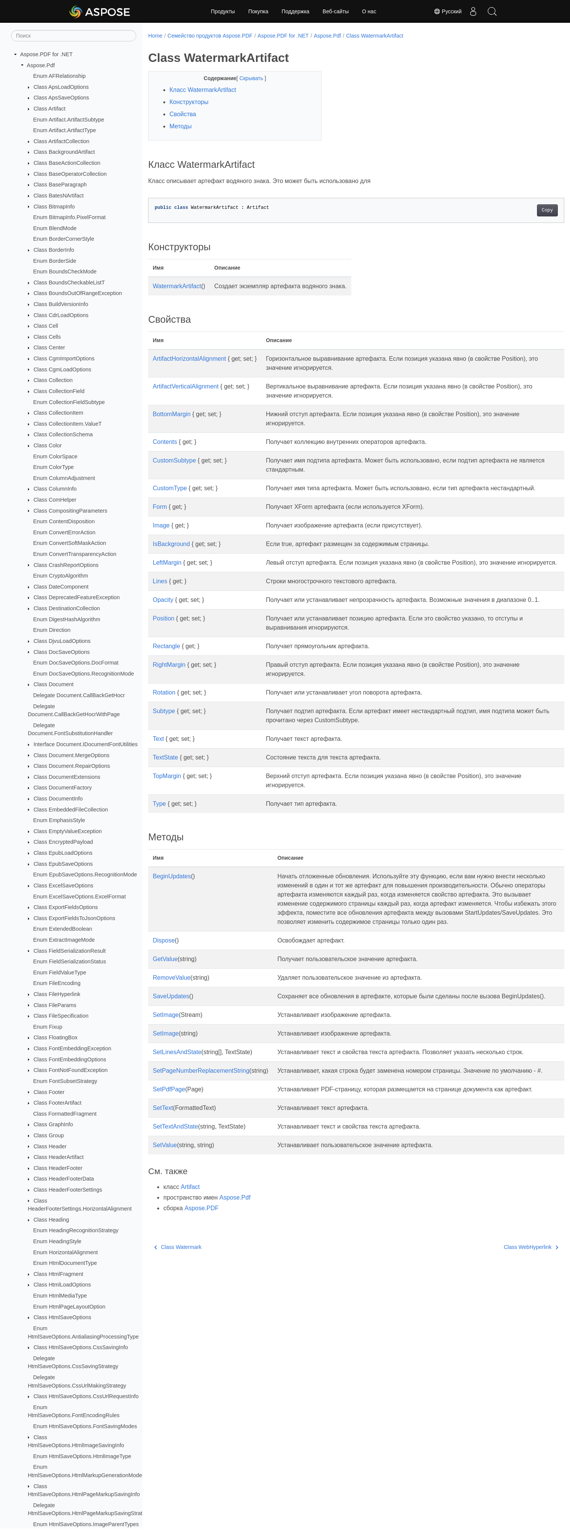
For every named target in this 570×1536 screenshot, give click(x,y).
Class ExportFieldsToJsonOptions (74, 918)
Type (159, 831)
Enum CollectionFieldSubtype (69, 402)
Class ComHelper (54, 500)
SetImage (165, 1060)
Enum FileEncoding (57, 983)
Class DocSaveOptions (61, 652)
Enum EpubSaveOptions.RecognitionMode (85, 874)
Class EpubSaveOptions (63, 864)
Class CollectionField (58, 391)
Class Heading (51, 1220)
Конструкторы (188, 102)
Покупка (258, 11)
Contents (165, 442)
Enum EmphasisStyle (59, 820)
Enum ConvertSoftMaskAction (69, 543)
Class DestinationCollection (66, 608)
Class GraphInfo (53, 1124)
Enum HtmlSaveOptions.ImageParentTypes (86, 1524)
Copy (518, 210)
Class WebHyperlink (502, 1311)
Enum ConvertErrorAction (64, 532)
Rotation (164, 720)
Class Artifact (49, 109)
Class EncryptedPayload (63, 842)
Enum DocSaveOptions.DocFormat (75, 663)
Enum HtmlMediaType (60, 1296)
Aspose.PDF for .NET (46, 54)
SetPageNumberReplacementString (201, 1116)
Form (160, 516)
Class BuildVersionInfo (60, 304)
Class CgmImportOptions (64, 358)
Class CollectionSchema (63, 434)
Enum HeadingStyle (57, 1241)
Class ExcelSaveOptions (63, 885)
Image (161, 534)
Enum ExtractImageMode (64, 940)
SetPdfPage (169, 1144)
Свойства (182, 114)
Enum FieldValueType (59, 972)
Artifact (190, 1250)
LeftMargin (167, 571)
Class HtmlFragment (58, 1274)
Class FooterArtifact (57, 1103)
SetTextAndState (175, 1190)
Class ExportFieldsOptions (65, 907)
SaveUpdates (171, 1032)
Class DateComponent (60, 587)
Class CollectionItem (58, 413)
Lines (160, 599)
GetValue (165, 995)
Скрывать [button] (246, 78)
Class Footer (49, 1092)
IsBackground (171, 553)
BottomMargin (172, 414)
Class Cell (45, 326)
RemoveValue (171, 1014)
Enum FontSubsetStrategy (65, 1081)
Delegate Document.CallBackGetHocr (79, 695)
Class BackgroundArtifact (64, 152)
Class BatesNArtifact (58, 196)
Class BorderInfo (53, 250)
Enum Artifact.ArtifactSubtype (68, 120)
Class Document (53, 684)
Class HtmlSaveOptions (62, 1317)
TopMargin (167, 803)
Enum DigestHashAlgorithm (66, 619)
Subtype (164, 738)
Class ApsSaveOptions (61, 98)
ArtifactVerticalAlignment (185, 386)
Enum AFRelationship (59, 76)
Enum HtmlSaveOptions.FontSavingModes (85, 1426)
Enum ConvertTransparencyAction (74, 554)
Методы (180, 126)
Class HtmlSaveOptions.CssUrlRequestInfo (86, 1396)
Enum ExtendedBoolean (62, 929)
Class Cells (47, 337)
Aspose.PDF (202, 1272)
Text (158, 766)
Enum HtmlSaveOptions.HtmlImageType (82, 1456)
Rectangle (166, 673)
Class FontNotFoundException (70, 1070)
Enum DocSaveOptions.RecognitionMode (83, 674)
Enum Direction (51, 630)
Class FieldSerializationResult (69, 951)
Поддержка (295, 11)
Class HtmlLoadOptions (62, 1285)
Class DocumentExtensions (66, 777)
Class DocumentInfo (58, 799)
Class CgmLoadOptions (62, 369)
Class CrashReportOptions (65, 565)
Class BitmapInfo (54, 207)
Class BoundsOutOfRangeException (77, 293)
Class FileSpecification (60, 1016)
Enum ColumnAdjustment (64, 478)
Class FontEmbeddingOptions (69, 1059)
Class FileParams (54, 1005)
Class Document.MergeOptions (71, 755)
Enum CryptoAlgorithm (60, 576)
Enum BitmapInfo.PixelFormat (69, 217)
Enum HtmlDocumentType (65, 1263)
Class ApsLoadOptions (61, 87)
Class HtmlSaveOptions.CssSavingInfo (80, 1347)
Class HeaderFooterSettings (67, 1190)
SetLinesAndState (177, 1097)
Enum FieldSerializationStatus (69, 961)
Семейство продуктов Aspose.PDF (210, 36)
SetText (163, 1171)
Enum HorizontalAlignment (65, 1252)
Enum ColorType (53, 467)
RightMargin (169, 692)
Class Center (49, 347)
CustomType (170, 488)
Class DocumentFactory (62, 788)
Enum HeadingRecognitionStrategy (75, 1230)
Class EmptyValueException (67, 831)
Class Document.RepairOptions (71, 766)
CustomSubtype (174, 460)
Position (163, 645)
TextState (165, 784)
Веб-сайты (336, 11)
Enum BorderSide (54, 261)
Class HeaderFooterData (63, 1179)
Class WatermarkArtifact (374, 36)
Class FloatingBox (55, 1037)
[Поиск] (73, 35)
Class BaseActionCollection (66, 163)
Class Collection (53, 380)
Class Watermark (177, 1311)
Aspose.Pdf (41, 65)
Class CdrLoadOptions (60, 315)
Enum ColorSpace (55, 456)
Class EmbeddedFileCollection (70, 810)
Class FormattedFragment (64, 1114)
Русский (448, 11)
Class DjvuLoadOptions (61, 641)
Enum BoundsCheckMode (64, 271)
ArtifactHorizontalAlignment (189, 358)
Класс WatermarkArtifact (202, 90)
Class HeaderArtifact (58, 1157)
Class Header (49, 1146)
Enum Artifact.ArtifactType (64, 130)
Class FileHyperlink (56, 994)
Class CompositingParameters (70, 511)
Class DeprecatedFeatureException (76, 597)
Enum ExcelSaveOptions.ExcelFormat (79, 897)
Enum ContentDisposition (64, 521)
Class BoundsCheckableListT (69, 282)
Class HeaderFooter (57, 1168)
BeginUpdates (172, 903)
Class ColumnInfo (55, 489)
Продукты (223, 11)
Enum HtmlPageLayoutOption (69, 1307)
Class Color (47, 445)
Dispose (164, 977)
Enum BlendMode (54, 228)
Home (155, 36)
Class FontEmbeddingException (72, 1048)
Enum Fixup (47, 1027)
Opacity (163, 618)
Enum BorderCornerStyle (63, 239)
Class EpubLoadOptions (62, 853)
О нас (369, 11)
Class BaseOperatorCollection (70, 174)
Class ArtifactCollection (61, 141)
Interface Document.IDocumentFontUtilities (85, 744)
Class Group (48, 1135)
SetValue (165, 1209)
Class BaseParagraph (60, 185)
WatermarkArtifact (177, 286)
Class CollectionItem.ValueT (67, 424)
